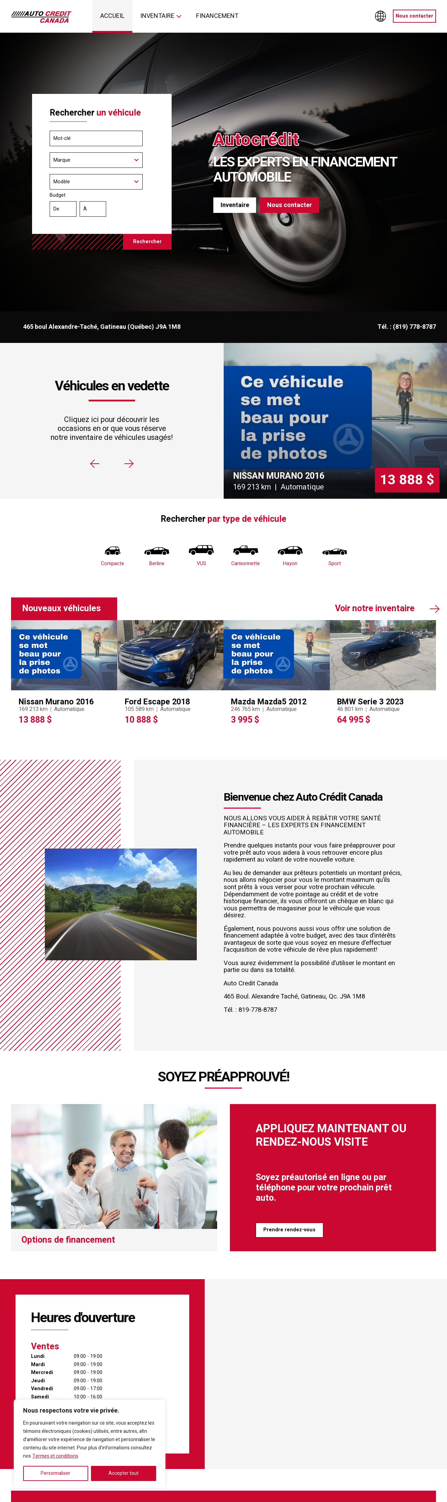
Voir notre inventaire (375, 609)
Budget (102, 206)
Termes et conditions (55, 1456)
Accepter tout (124, 1473)
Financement (217, 16)
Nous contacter (414, 16)
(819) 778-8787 (414, 327)
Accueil (112, 16)
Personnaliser (55, 1473)
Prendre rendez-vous (289, 1229)
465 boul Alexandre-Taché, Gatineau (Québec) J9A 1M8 (102, 327)
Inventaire (157, 16)
